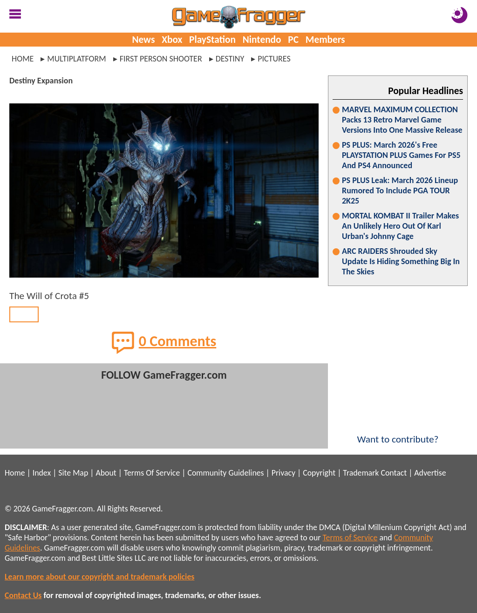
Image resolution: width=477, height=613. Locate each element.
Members (325, 40)
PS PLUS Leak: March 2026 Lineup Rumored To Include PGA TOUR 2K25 (400, 190)
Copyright (319, 473)
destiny (230, 59)
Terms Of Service (152, 473)
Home (23, 59)
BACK (24, 314)
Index (42, 473)
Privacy (283, 473)
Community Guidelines (225, 473)
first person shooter (161, 59)
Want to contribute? (398, 433)
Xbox (172, 40)
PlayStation (212, 40)
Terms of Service (350, 537)
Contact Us (23, 595)
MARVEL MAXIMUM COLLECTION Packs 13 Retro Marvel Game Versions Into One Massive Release (402, 119)
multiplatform (76, 59)
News (143, 40)
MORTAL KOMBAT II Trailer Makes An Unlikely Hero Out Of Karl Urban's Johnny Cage (400, 226)
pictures (274, 59)
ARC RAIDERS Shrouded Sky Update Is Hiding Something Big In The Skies (401, 261)
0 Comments (164, 342)
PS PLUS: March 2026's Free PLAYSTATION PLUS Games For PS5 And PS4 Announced (401, 155)
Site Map (73, 473)
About (105, 473)
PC (293, 40)
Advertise (430, 473)
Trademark (361, 473)
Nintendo (262, 40)
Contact (394, 473)
